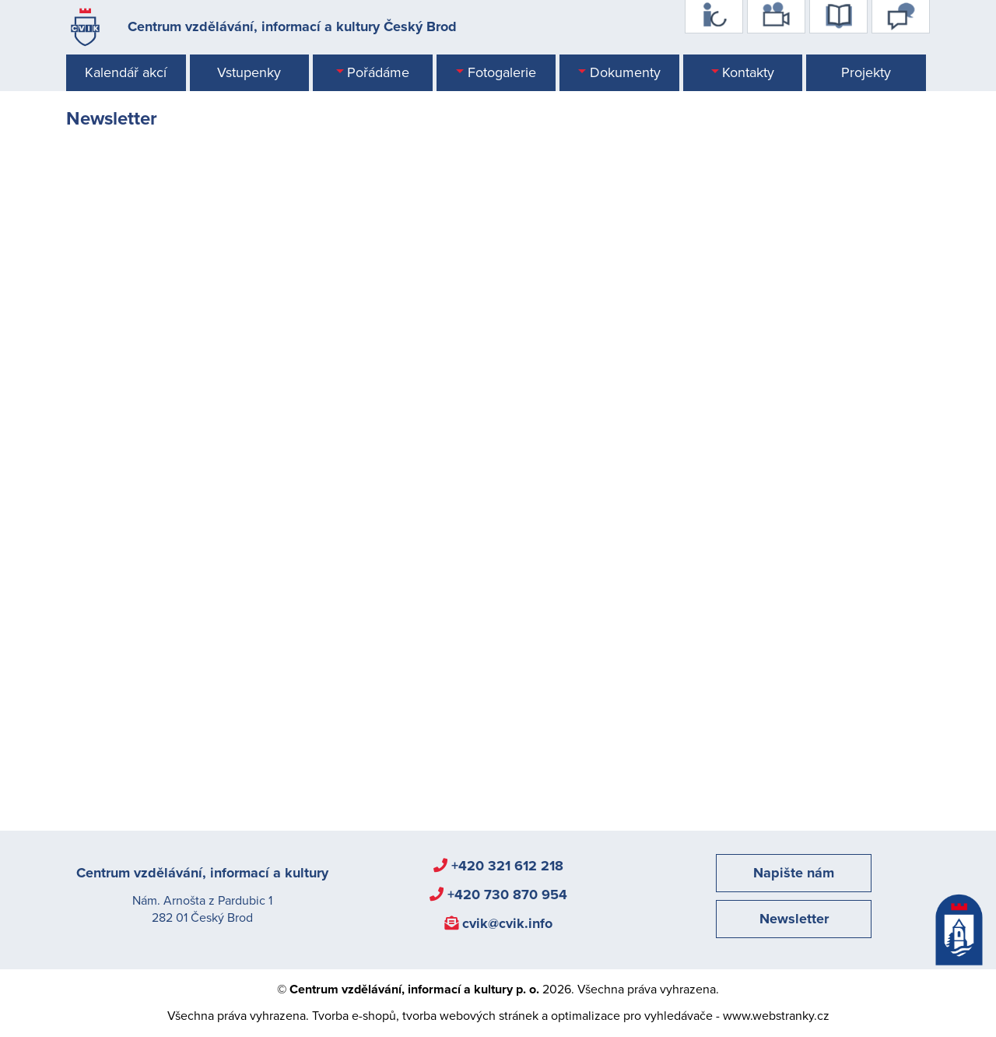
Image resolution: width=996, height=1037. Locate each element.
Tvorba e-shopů (354, 1016)
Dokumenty (625, 72)
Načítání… (315, 467)
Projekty (866, 72)
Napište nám (793, 872)
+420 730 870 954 (507, 894)
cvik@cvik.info (507, 923)
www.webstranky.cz (776, 1016)
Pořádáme (378, 72)
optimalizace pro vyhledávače (632, 1016)
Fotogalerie (502, 72)
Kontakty (748, 72)
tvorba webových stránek (470, 1016)
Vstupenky (249, 72)
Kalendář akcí (126, 72)
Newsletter (794, 918)
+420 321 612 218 (507, 865)
